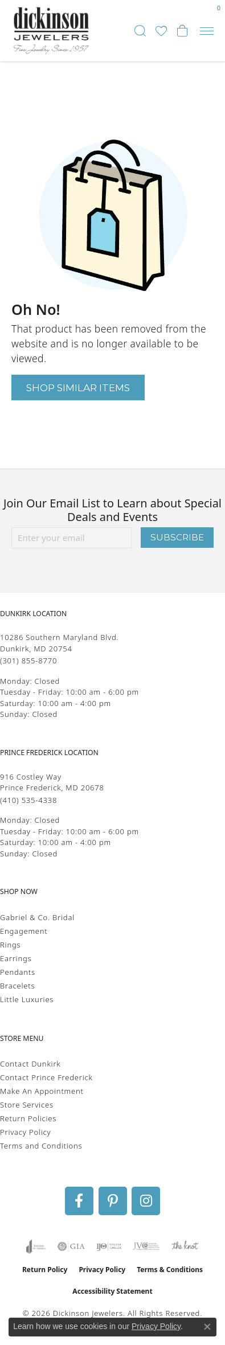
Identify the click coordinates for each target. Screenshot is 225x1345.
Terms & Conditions (170, 1269)
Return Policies (28, 1118)
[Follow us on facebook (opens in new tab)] (79, 1201)
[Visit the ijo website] (109, 1246)
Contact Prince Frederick (46, 1077)
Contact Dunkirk (30, 1064)
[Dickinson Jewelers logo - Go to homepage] (51, 30)
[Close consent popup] (207, 1326)
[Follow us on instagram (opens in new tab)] (146, 1201)
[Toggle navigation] (206, 31)
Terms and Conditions (41, 1146)
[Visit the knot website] (185, 1246)
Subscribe (177, 537)
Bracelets (17, 986)
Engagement (24, 931)
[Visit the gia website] (71, 1246)
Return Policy (45, 1269)
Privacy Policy (25, 1132)
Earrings (15, 958)
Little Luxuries (27, 999)
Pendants (17, 972)
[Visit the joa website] (36, 1246)
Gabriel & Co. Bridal (37, 917)
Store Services (27, 1105)
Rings (10, 945)
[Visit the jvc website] (146, 1246)
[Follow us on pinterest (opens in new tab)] (113, 1201)
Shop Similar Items (78, 387)
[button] (140, 30)
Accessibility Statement (112, 1291)
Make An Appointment (42, 1091)
